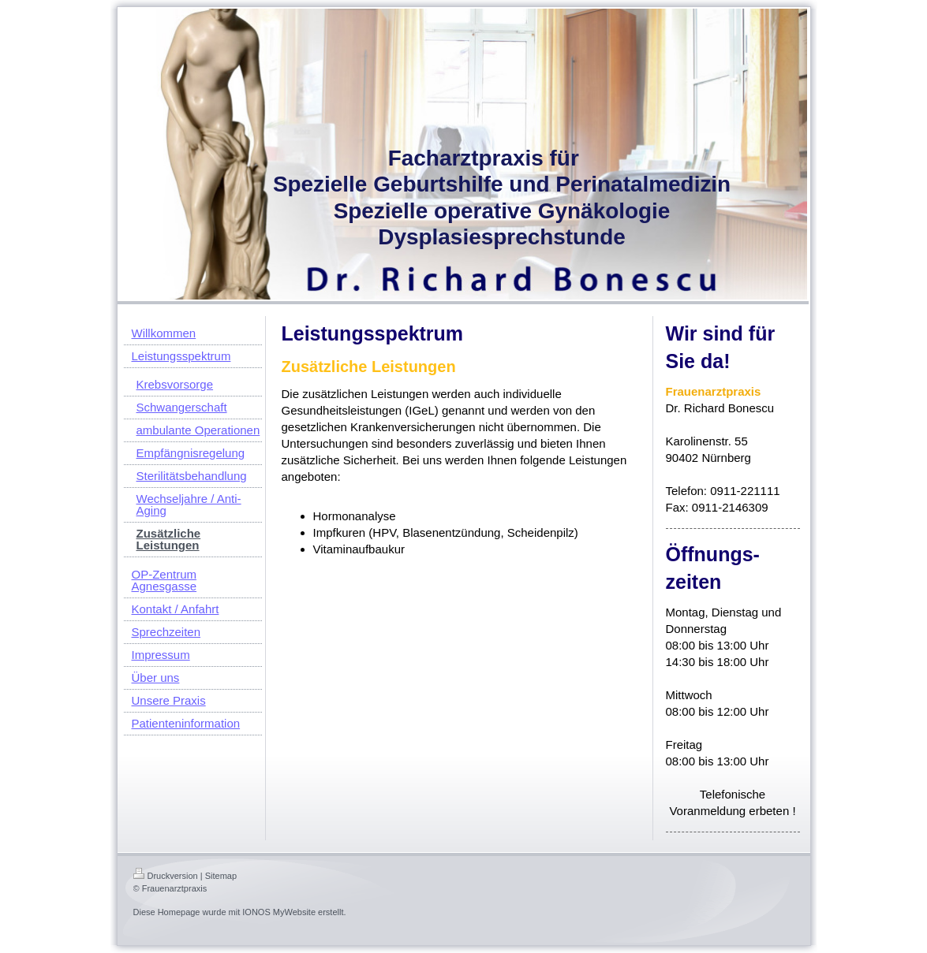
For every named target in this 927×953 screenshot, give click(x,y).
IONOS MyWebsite (279, 912)
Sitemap (221, 875)
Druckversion (165, 875)
